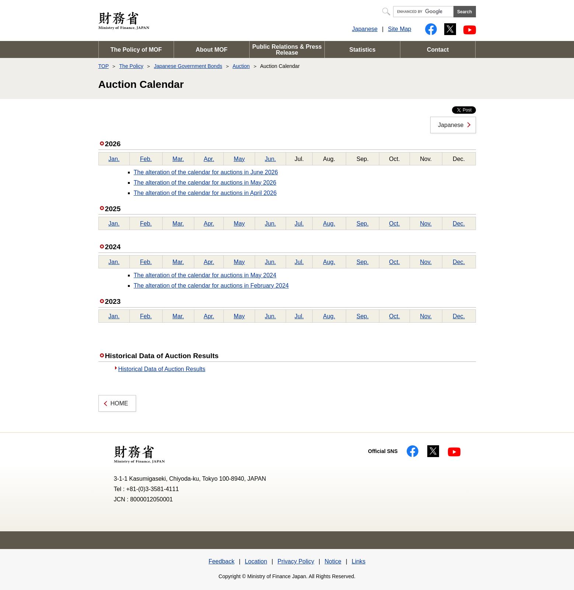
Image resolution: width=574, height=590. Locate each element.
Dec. (459, 223)
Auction (241, 66)
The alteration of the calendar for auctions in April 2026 (205, 193)
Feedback (221, 561)
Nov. (426, 223)
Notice (332, 561)
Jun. (270, 159)
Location (256, 561)
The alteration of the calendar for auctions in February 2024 (211, 285)
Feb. (146, 159)
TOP (103, 66)
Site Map (399, 29)
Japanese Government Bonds (188, 66)
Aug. (329, 223)
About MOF (211, 50)
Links (358, 561)
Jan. (113, 159)
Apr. (208, 159)
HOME (119, 403)
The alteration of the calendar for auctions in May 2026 (205, 182)
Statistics (362, 50)
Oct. (394, 223)
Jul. (299, 223)
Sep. (362, 223)
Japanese (365, 29)
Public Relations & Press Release (287, 50)
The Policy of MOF (136, 50)
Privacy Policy (296, 561)
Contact (438, 50)
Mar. (178, 159)
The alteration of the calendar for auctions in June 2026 (206, 172)
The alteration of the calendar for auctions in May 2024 (205, 275)
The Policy (131, 66)
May (239, 159)
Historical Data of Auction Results (162, 369)
